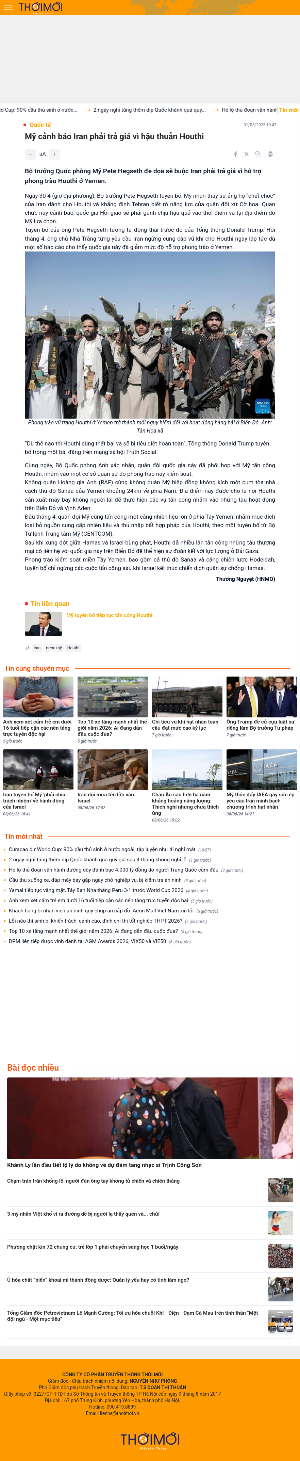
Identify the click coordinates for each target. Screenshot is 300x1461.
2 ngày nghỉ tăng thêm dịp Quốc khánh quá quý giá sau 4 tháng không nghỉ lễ (110, 860)
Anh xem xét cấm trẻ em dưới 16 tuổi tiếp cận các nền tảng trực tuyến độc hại (111, 900)
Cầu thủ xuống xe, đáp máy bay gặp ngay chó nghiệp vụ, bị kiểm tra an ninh (107, 880)
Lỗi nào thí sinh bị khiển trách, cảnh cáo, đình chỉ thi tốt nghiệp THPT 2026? (108, 921)
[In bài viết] (270, 154)
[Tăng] (54, 154)
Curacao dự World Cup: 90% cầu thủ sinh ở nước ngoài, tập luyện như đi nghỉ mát (110, 849)
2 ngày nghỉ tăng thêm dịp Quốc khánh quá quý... (159, 110)
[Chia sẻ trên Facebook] (236, 154)
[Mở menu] (8, 7)
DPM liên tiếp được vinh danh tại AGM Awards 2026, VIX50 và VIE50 (100, 941)
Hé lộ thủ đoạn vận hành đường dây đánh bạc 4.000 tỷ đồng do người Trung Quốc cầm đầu (126, 870)
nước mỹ (54, 648)
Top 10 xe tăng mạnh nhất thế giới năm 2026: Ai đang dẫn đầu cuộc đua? (105, 931)
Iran (37, 648)
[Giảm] (30, 154)
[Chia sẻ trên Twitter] (247, 154)
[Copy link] (258, 154)
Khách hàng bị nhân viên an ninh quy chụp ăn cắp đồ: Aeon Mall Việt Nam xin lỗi (113, 911)
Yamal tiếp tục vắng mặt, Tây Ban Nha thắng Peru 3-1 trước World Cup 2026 (108, 890)
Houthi (73, 648)
